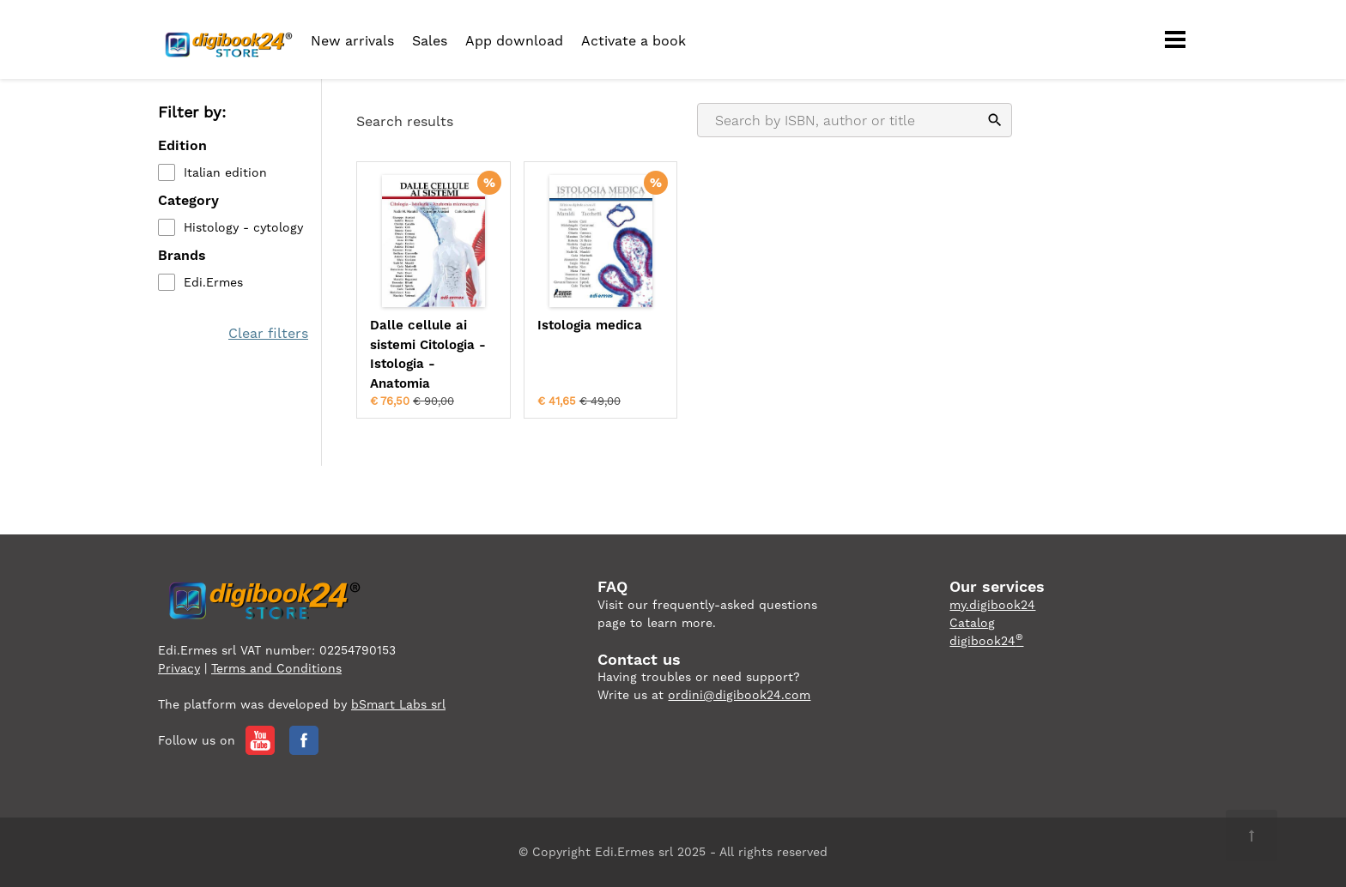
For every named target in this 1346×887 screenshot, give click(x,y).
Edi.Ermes (213, 282)
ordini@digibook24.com (739, 695)
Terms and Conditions (276, 668)
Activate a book (633, 41)
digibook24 (986, 641)
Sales (429, 41)
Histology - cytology (243, 227)
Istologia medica (589, 325)
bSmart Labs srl (398, 704)
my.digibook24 (992, 605)
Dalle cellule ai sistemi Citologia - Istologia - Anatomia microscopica (428, 355)
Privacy (179, 668)
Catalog (972, 623)
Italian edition (225, 172)
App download (514, 41)
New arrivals (352, 41)
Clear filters (268, 333)
